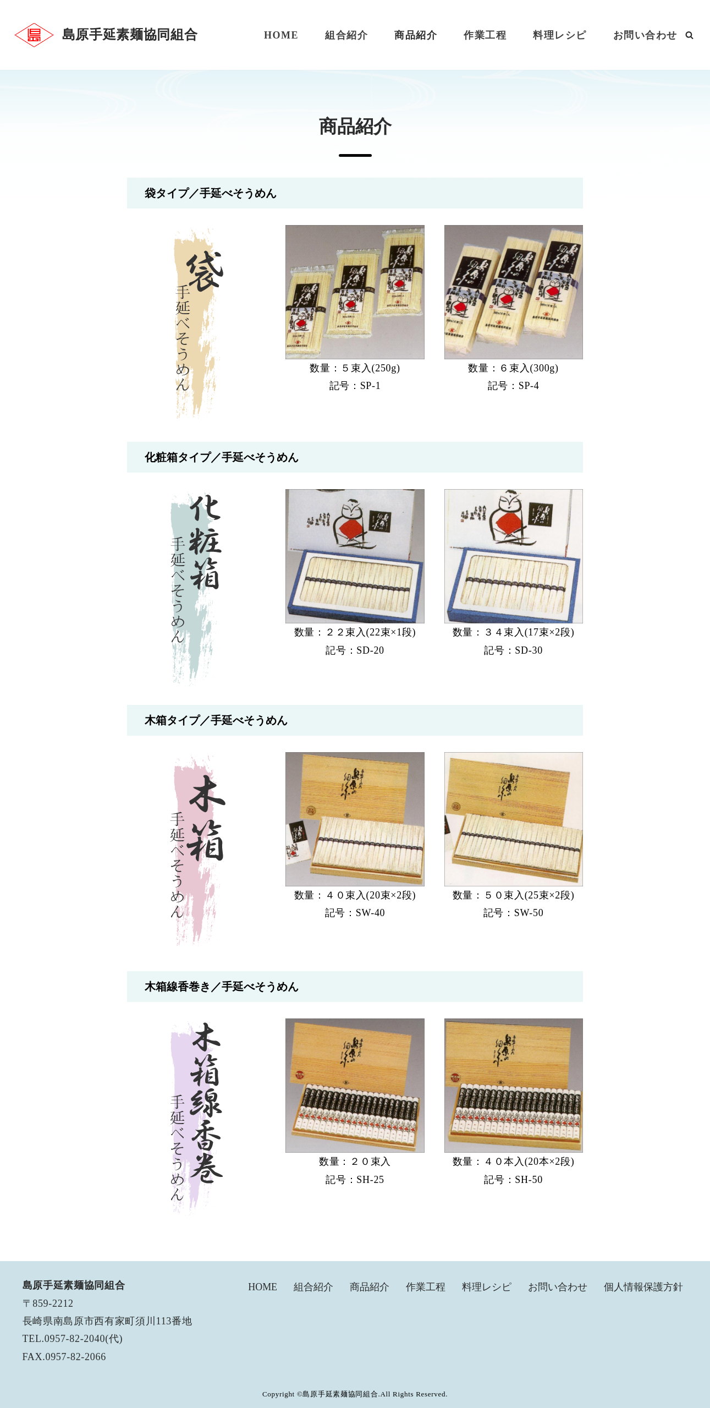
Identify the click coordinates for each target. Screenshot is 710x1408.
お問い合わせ (645, 35)
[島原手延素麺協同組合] (105, 35)
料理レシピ (560, 35)
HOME (281, 35)
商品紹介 (415, 35)
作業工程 (485, 35)
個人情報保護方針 (643, 1287)
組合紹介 (346, 35)
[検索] (689, 35)
